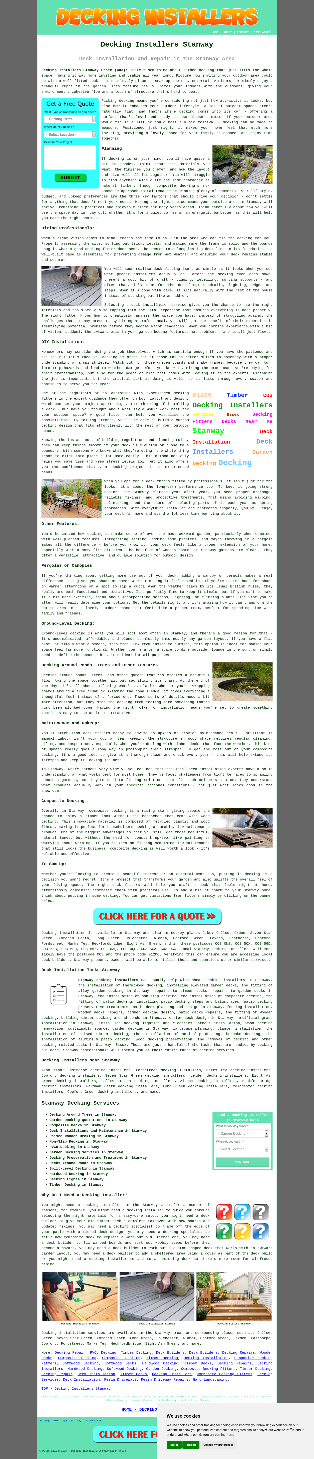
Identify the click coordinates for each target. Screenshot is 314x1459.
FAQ (79, 1420)
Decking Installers (172, 1374)
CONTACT (243, 32)
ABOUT (227, 32)
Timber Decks (198, 1363)
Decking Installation (206, 1358)
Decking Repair (70, 1353)
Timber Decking (136, 1353)
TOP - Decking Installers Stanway (76, 1389)
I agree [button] (174, 1444)
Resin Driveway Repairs (165, 1380)
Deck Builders (170, 1353)
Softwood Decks (120, 1363)
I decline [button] (191, 1444)
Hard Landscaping (210, 1380)
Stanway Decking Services (80, 1103)
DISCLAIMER (262, 32)
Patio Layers (94, 1420)
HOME (215, 32)
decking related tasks (64, 1045)
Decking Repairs (238, 1353)
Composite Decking (77, 1358)
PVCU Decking (103, 1353)
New (56, 1420)
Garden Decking (161, 1369)
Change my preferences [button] (218, 1444)
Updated (67, 1420)
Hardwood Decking (160, 1363)
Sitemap (44, 1420)
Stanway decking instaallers (108, 980)
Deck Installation (96, 1374)
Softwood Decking (80, 1363)
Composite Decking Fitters (208, 1369)
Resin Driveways (120, 1380)
